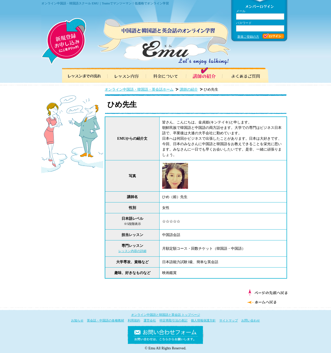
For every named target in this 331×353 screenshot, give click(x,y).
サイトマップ (228, 320)
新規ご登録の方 (248, 36)
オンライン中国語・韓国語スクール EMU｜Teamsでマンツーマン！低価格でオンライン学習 (105, 3)
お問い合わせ (250, 320)
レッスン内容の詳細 (132, 251)
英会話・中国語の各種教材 (105, 320)
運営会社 (150, 320)
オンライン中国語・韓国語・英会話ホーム (139, 89)
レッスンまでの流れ (82, 75)
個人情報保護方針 (203, 320)
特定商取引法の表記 (173, 320)
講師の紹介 (207, 75)
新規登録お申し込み (63, 41)
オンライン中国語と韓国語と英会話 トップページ (165, 315)
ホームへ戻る (266, 301)
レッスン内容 (124, 75)
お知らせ (77, 320)
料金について (165, 75)
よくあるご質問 (248, 75)
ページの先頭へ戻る (267, 292)
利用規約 (134, 320)
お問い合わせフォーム (165, 336)
